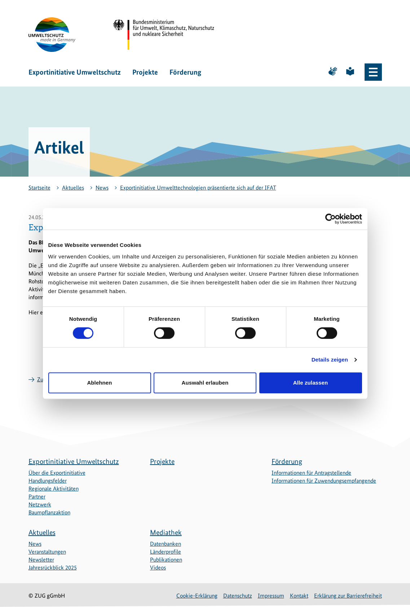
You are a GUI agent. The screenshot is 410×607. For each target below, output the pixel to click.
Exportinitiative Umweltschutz (74, 72)
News (102, 187)
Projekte (145, 72)
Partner (36, 496)
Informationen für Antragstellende (311, 472)
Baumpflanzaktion (49, 512)
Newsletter (41, 559)
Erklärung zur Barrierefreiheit (348, 595)
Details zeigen (330, 359)
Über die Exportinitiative (56, 472)
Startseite (39, 187)
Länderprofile (165, 551)
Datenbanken (165, 543)
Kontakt (299, 595)
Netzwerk (39, 504)
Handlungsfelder (47, 480)
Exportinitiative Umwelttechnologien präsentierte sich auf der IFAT (198, 187)
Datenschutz (237, 595)
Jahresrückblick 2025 (52, 567)
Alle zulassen (310, 383)
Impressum (271, 595)
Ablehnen (99, 383)
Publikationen (166, 559)
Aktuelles (73, 187)
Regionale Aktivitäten (53, 488)
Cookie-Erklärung (196, 595)
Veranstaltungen (47, 551)
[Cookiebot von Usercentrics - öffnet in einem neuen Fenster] (330, 218)
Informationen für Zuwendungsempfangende (324, 480)
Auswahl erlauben (205, 383)
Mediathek (166, 532)
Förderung (185, 72)
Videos (158, 567)
